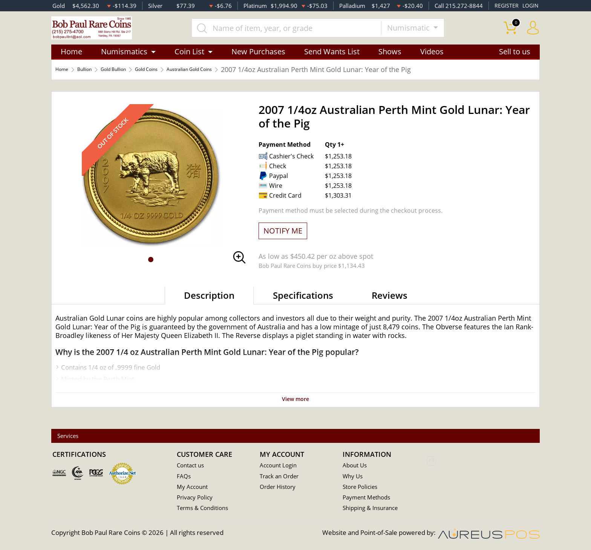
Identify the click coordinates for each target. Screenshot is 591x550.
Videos (432, 61)
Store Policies (362, 488)
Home (71, 61)
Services (75, 436)
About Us (356, 466)
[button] (150, 269)
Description (209, 305)
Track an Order (281, 477)
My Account (194, 488)
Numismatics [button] (124, 61)
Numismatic (425, 33)
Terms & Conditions (205, 509)
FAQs (184, 477)
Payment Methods (370, 499)
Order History (280, 488)
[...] (303, 32)
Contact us (192, 466)
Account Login (280, 466)
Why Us (354, 477)
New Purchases (258, 61)
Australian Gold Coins (242, 79)
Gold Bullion (135, 79)
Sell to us (514, 61)
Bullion (95, 79)
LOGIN (530, 5)
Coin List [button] (189, 61)
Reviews (389, 305)
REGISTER (505, 5)
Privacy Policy (196, 499)
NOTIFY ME (282, 240)
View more (295, 408)
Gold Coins (181, 79)
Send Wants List (332, 61)
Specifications (303, 305)
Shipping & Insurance (373, 509)
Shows (389, 61)
